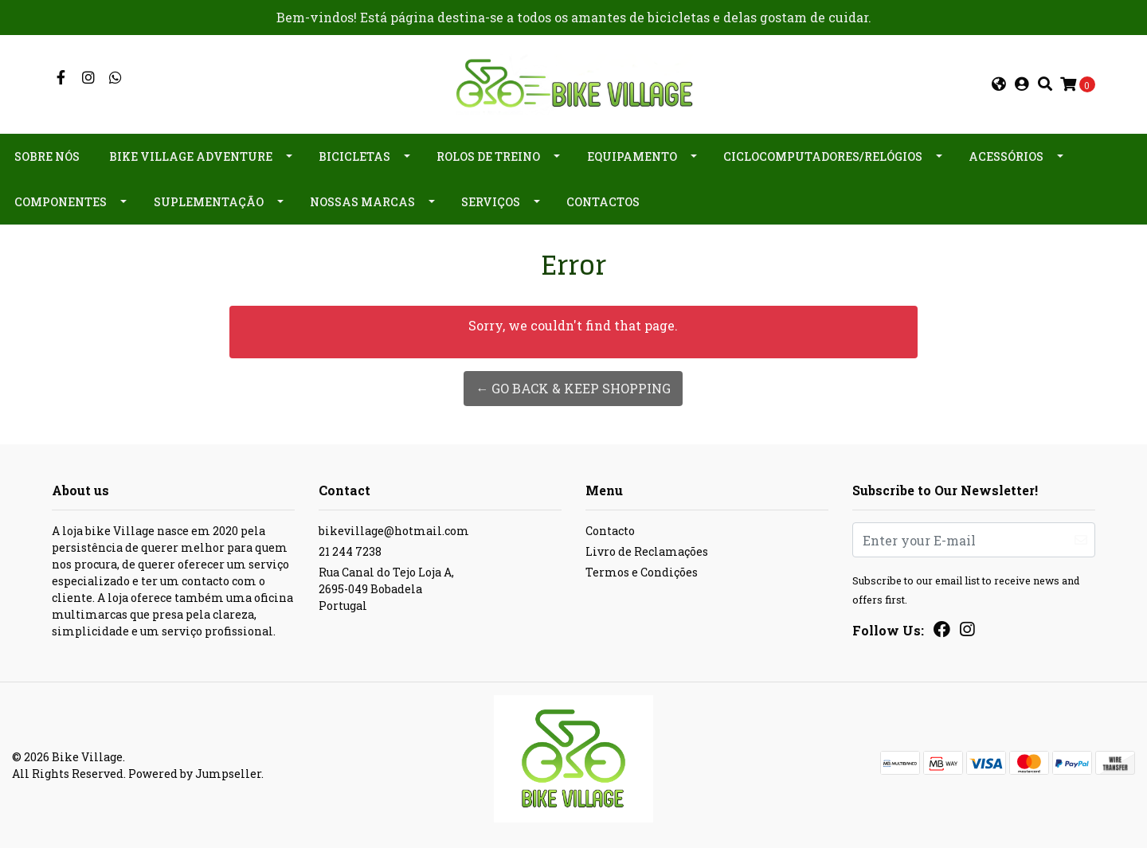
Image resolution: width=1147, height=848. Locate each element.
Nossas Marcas (362, 201)
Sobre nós (47, 156)
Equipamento (632, 156)
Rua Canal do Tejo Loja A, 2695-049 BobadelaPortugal (386, 589)
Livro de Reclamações (646, 551)
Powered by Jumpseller (194, 773)
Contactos (603, 201)
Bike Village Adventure (190, 156)
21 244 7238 (350, 551)
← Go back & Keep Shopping (573, 388)
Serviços (490, 201)
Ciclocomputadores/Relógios (822, 156)
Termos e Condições (641, 572)
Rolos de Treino (488, 156)
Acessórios (1006, 156)
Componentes (60, 201)
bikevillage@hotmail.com (394, 530)
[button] (999, 84)
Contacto (610, 530)
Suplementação (209, 201)
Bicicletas (354, 156)
